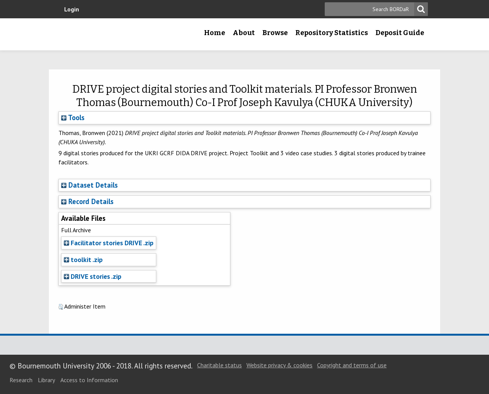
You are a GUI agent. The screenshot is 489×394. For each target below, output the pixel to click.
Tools (72, 117)
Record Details (90, 201)
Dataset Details (93, 185)
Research (21, 380)
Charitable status (219, 365)
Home (214, 33)
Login (71, 9)
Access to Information (89, 380)
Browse (275, 33)
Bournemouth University (109, 34)
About (244, 33)
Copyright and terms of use (352, 365)
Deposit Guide (400, 33)
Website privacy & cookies (279, 365)
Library (46, 380)
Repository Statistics (331, 33)
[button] (60, 307)
